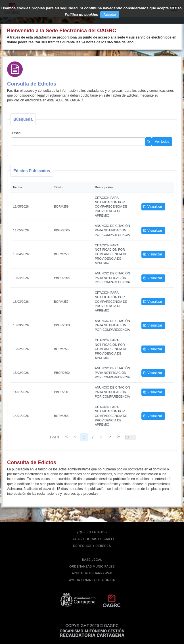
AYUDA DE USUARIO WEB (92, 573)
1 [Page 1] (84, 437)
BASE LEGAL (92, 559)
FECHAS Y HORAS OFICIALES (92, 539)
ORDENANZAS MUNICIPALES (92, 566)
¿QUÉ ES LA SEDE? (92, 532)
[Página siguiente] (110, 437)
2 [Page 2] (93, 437)
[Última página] (119, 437)
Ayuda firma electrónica (92, 580)
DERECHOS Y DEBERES (92, 545)
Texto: (17, 133)
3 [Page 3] (101, 437)
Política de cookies (81, 14)
